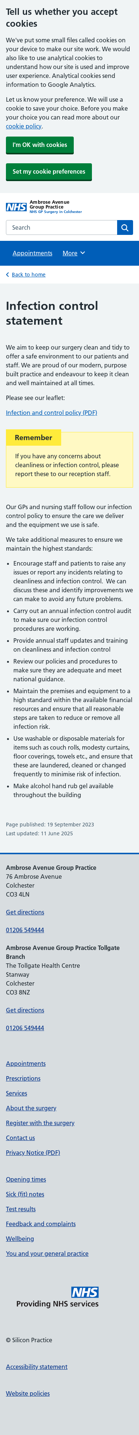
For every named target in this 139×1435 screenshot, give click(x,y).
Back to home (29, 274)
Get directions (25, 912)
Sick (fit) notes (25, 1194)
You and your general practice (47, 1253)
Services (16, 1093)
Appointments (32, 253)
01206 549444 (25, 930)
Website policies (28, 1393)
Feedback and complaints (41, 1224)
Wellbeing (20, 1238)
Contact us (20, 1137)
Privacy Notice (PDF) (33, 1152)
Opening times (26, 1179)
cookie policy (24, 126)
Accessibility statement (36, 1366)
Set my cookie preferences (49, 171)
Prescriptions (23, 1078)
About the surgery (31, 1108)
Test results (21, 1209)
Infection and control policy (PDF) (51, 412)
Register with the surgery (40, 1123)
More (74, 252)
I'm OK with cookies (40, 144)
